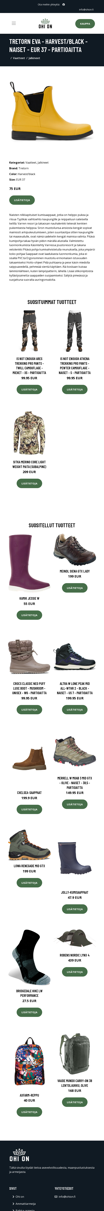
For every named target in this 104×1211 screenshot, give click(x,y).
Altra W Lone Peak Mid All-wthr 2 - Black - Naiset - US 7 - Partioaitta (75, 688)
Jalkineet (34, 58)
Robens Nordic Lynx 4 (75, 955)
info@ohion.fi (86, 9)
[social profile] (63, 4)
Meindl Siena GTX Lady (75, 571)
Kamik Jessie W (29, 598)
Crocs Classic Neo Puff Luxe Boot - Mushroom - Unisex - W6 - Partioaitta (29, 688)
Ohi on (20, 1197)
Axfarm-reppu (29, 1095)
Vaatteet (19, 58)
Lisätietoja (22, 200)
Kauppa (85, 23)
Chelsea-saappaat (29, 792)
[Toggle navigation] (13, 23)
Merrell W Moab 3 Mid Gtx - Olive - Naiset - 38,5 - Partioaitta (74, 782)
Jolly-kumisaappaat (74, 892)
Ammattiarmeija (26, 1204)
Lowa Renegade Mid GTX (29, 866)
